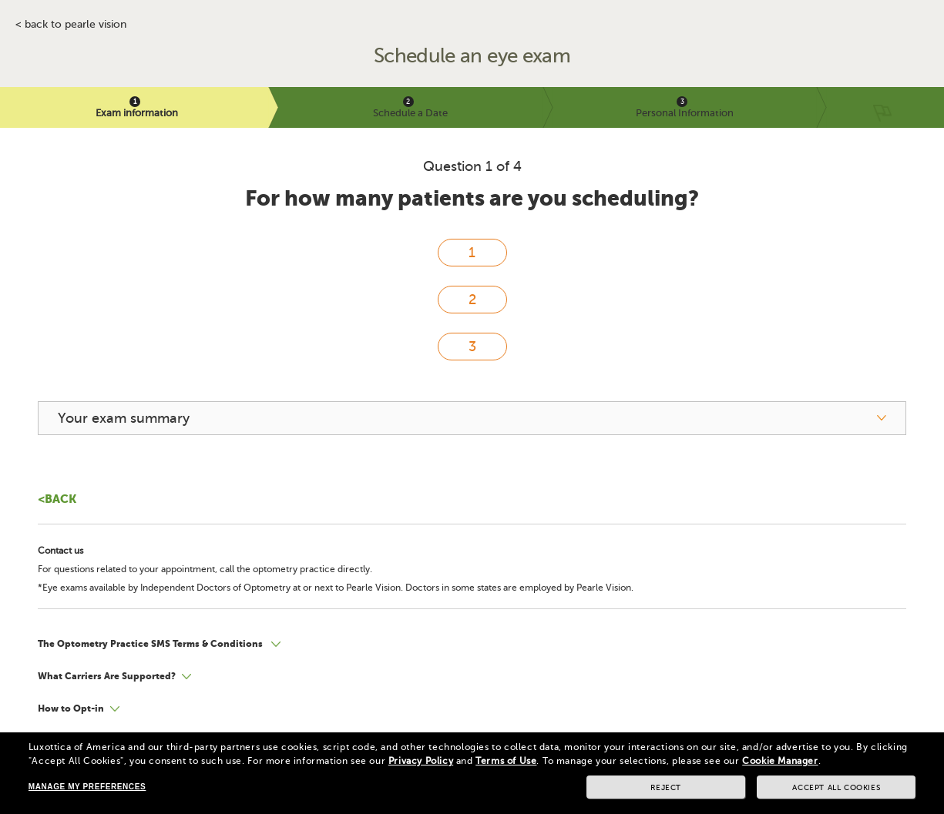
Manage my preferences (87, 786)
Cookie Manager (780, 760)
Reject (665, 787)
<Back (57, 498)
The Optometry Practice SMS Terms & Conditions (151, 643)
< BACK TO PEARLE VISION (70, 24)
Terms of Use (505, 760)
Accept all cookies (836, 787)
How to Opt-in (71, 708)
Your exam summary (124, 418)
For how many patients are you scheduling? (472, 198)
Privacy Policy (420, 760)
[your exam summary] (472, 418)
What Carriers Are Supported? (107, 676)
